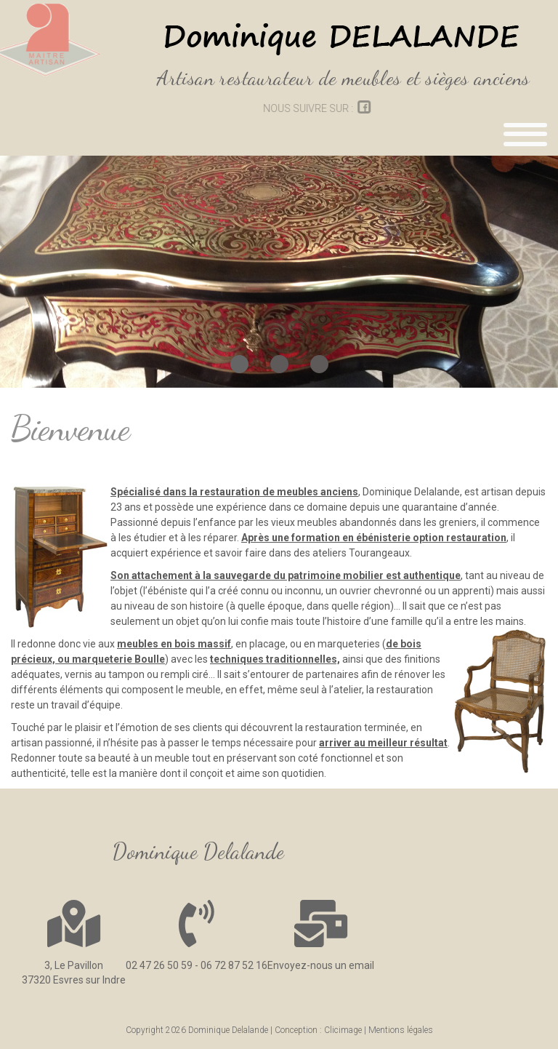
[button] (239, 364)
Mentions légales (400, 1030)
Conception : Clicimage (318, 1030)
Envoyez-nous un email (320, 965)
